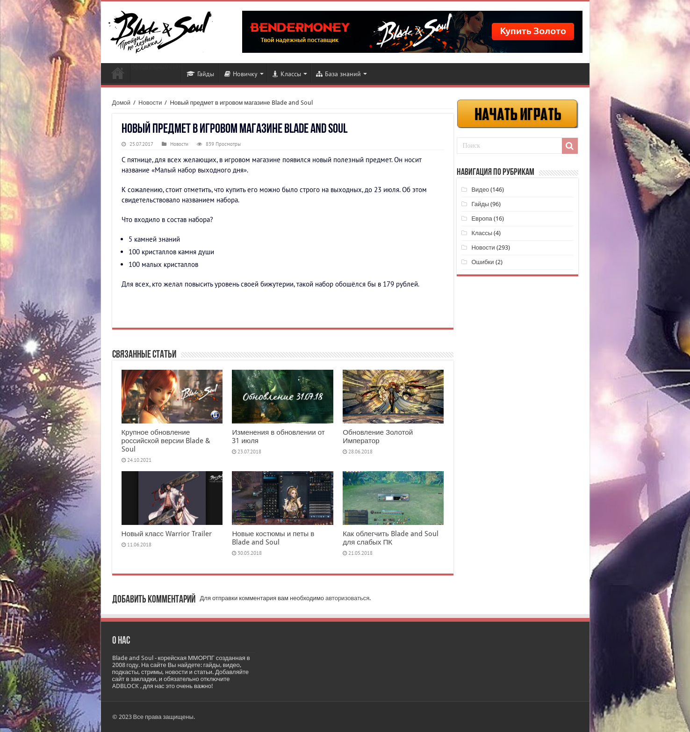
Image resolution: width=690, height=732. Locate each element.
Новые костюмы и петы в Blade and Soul (273, 538)
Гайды (200, 74)
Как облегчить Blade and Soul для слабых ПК (390, 538)
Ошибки (482, 262)
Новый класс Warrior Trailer (167, 534)
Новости (118, 73)
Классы (287, 74)
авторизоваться (347, 598)
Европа (481, 218)
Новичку (241, 74)
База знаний (338, 74)
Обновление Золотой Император (378, 436)
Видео (480, 189)
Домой (121, 102)
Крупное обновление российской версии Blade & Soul (166, 440)
